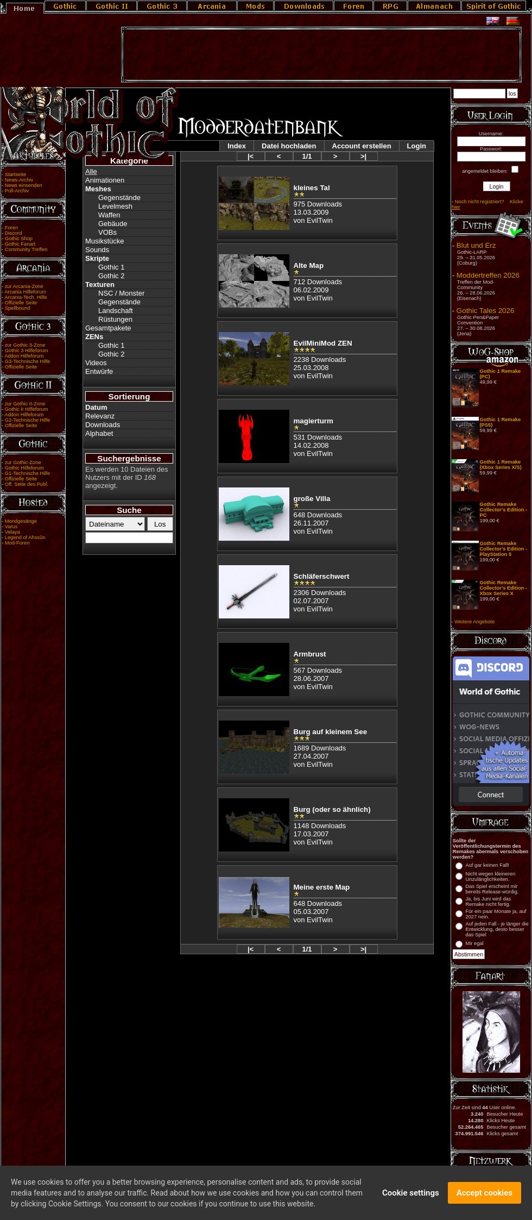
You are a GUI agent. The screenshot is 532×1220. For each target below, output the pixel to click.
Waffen (109, 215)
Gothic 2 (111, 276)
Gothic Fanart (20, 244)
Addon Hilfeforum (23, 356)
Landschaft (115, 310)
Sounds (97, 250)
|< (251, 156)
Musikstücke (104, 241)
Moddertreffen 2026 (488, 275)
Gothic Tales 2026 (485, 310)
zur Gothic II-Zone (25, 403)
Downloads (102, 425)
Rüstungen (115, 319)
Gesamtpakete (108, 328)
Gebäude (113, 224)
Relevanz (100, 416)
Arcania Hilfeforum (25, 292)
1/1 (307, 156)
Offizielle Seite (21, 302)
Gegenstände (119, 197)
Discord (13, 233)
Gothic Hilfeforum (24, 468)
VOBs (107, 232)
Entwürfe (99, 371)
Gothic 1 (111, 267)
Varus (11, 526)
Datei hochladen (289, 146)
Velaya (12, 532)
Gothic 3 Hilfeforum (26, 350)
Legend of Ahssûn (25, 537)
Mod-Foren (17, 543)
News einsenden (23, 185)
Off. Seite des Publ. (26, 484)
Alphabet (99, 433)
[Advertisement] (321, 54)
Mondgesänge (21, 521)
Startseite (15, 174)
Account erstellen (361, 146)
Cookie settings (410, 1194)
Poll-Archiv (17, 190)
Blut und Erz (476, 245)
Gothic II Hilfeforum (26, 409)
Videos (96, 363)
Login (416, 146)
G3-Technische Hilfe (27, 361)
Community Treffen (26, 249)
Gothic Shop (19, 238)
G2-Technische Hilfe (27, 420)
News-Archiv (19, 180)
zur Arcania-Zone (24, 286)
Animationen (104, 180)
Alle (91, 171)
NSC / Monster (121, 293)
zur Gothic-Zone (23, 462)
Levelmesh (115, 206)
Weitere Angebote (474, 621)
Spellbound (17, 308)
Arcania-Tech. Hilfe (25, 297)
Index (236, 146)
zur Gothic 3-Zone (25, 345)
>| (363, 156)
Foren (11, 227)
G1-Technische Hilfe (27, 473)
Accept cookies (484, 1194)
